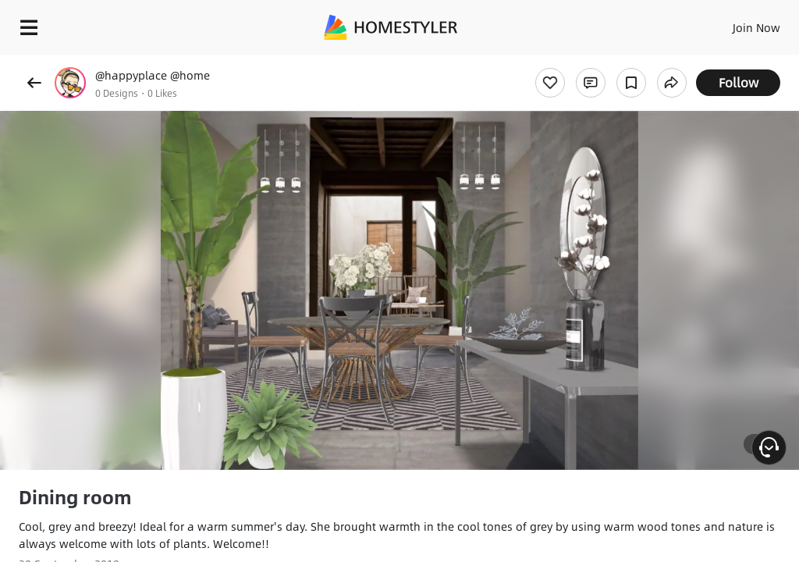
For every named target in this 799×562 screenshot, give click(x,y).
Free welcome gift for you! (599, 62)
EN (736, 23)
